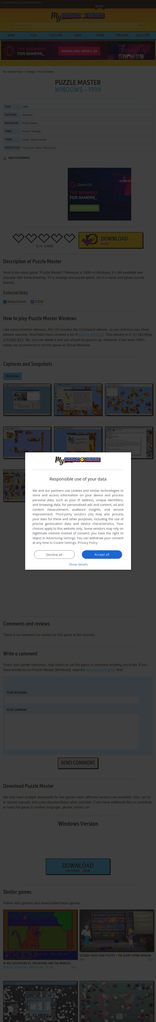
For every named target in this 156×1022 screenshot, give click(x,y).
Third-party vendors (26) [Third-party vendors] (74, 514)
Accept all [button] (101, 554)
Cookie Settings (64, 542)
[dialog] (78, 511)
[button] (78, 564)
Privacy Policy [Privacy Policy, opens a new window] (88, 542)
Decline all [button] (54, 554)
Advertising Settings (60, 538)
